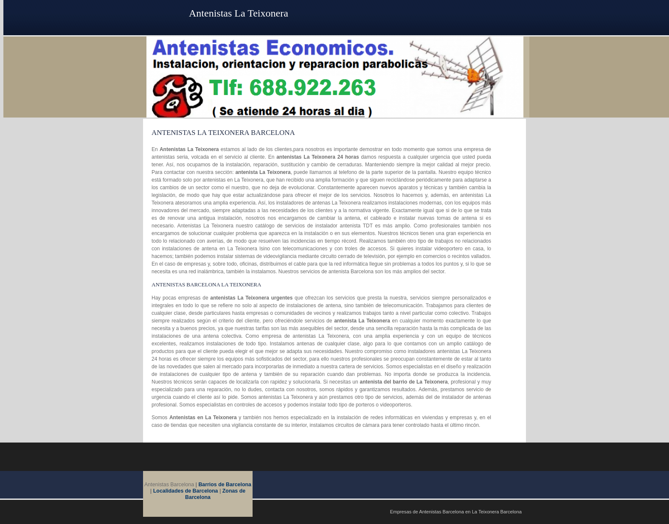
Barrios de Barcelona (224, 485)
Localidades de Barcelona (185, 491)
